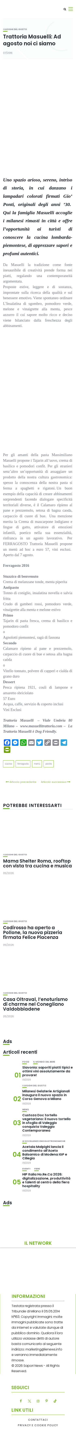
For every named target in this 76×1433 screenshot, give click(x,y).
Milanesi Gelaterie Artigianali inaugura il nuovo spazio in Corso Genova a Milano (46, 1095)
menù (37, 763)
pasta (48, 763)
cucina (8, 763)
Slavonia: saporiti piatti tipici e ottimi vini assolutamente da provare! (47, 1071)
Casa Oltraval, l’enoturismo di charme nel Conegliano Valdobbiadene (35, 1004)
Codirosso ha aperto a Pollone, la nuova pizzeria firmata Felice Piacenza (32, 933)
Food (25, 1062)
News (25, 1109)
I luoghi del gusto (15, 29)
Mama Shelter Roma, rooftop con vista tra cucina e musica (37, 863)
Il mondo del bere (44, 1062)
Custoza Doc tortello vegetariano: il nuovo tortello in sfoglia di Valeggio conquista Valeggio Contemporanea (46, 1123)
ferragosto (23, 763)
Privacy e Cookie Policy (38, 1425)
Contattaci (38, 1420)
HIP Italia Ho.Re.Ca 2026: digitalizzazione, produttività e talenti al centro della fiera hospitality (46, 1180)
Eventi (26, 1169)
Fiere (37, 1169)
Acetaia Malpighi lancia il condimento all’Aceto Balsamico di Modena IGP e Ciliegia (44, 1152)
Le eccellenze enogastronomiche (43, 1141)
